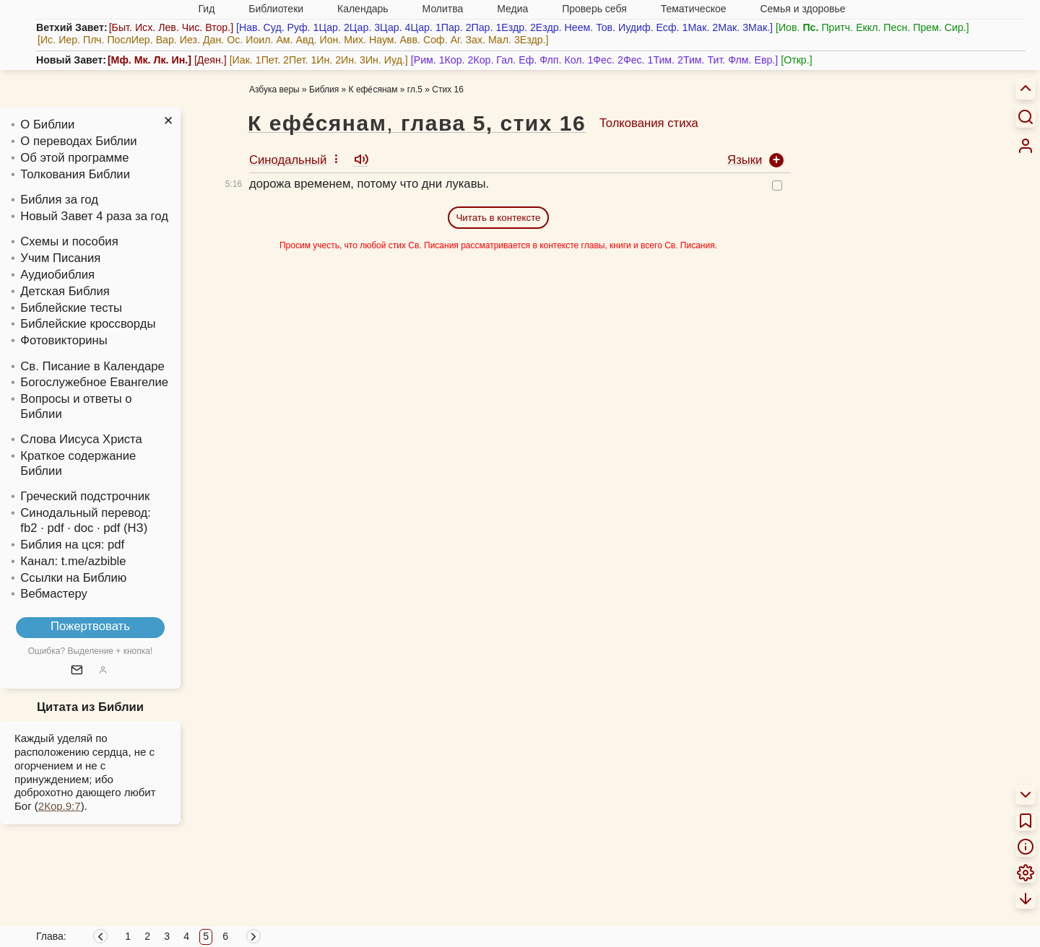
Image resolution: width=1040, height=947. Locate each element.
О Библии (47, 124)
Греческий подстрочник (85, 496)
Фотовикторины (63, 340)
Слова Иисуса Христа (81, 439)
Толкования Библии (75, 174)
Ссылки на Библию (73, 578)
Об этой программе (74, 158)
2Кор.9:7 (59, 806)
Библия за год (59, 199)
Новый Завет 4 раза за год (94, 216)
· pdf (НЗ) (122, 528)
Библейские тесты (71, 308)
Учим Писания (60, 258)
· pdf (52, 528)
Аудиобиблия (57, 275)
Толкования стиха (648, 123)
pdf (116, 544)
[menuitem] (1025, 146)
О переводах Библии (78, 141)
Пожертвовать (90, 626)
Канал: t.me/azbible (73, 561)
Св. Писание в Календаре (92, 366)
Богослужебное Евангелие (94, 382)
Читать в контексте (498, 217)
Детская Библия (64, 291)
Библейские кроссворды (87, 324)
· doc (80, 528)
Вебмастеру (53, 594)
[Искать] (1025, 116)
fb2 (28, 528)
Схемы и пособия (69, 241)
